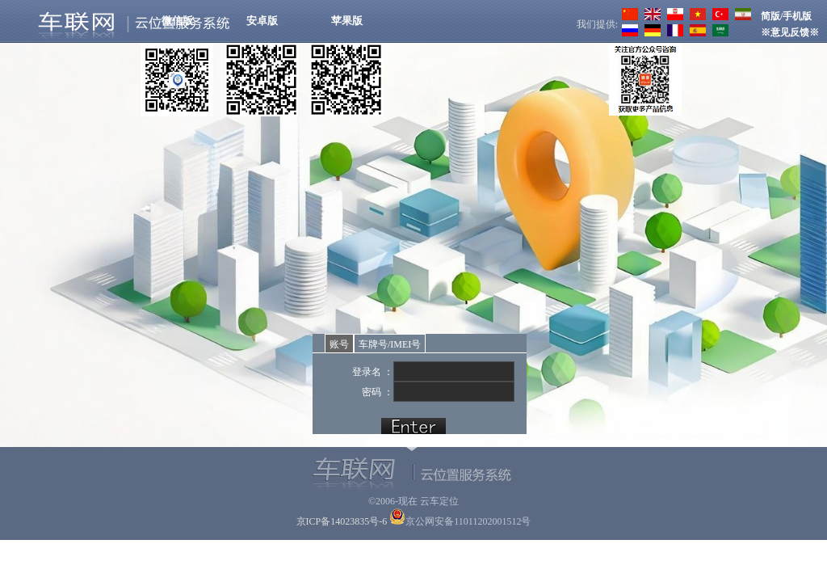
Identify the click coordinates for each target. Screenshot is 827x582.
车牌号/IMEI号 (390, 344)
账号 (339, 344)
